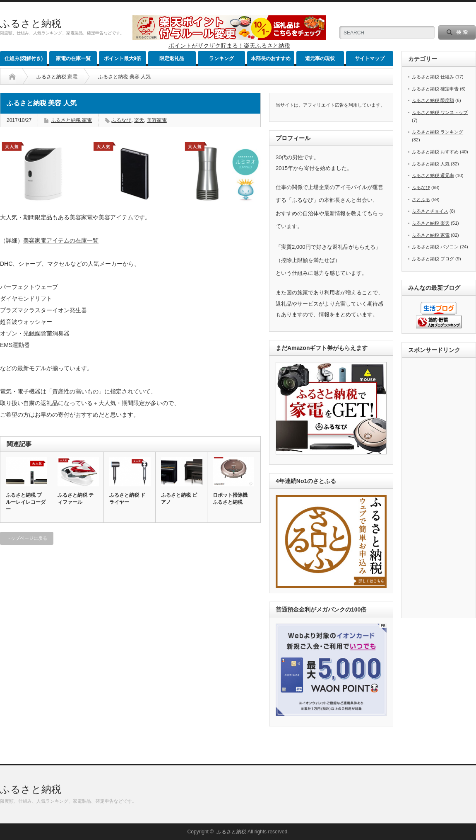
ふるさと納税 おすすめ (435, 151)
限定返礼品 (171, 58)
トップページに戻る (26, 538)
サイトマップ (370, 58)
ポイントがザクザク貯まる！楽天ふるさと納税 (229, 45)
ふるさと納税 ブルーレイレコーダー (26, 502)
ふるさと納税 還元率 (433, 175)
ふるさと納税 (30, 23)
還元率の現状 (320, 58)
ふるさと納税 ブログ (433, 258)
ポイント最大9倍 (123, 58)
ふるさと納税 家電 (56, 77)
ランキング (221, 58)
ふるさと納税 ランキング (437, 131)
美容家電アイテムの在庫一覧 (61, 240)
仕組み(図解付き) (24, 58)
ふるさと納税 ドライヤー (127, 498)
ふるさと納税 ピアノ (179, 498)
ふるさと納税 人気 (431, 163)
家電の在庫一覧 (73, 58)
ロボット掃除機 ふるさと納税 (230, 498)
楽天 (139, 120)
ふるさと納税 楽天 (431, 223)
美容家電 (157, 120)
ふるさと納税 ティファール (76, 498)
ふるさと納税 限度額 (433, 100)
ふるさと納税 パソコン (435, 246)
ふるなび (121, 120)
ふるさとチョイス (430, 211)
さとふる (421, 199)
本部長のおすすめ (271, 58)
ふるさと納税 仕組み (433, 76)
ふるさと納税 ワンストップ (440, 112)
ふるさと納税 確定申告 (435, 88)
